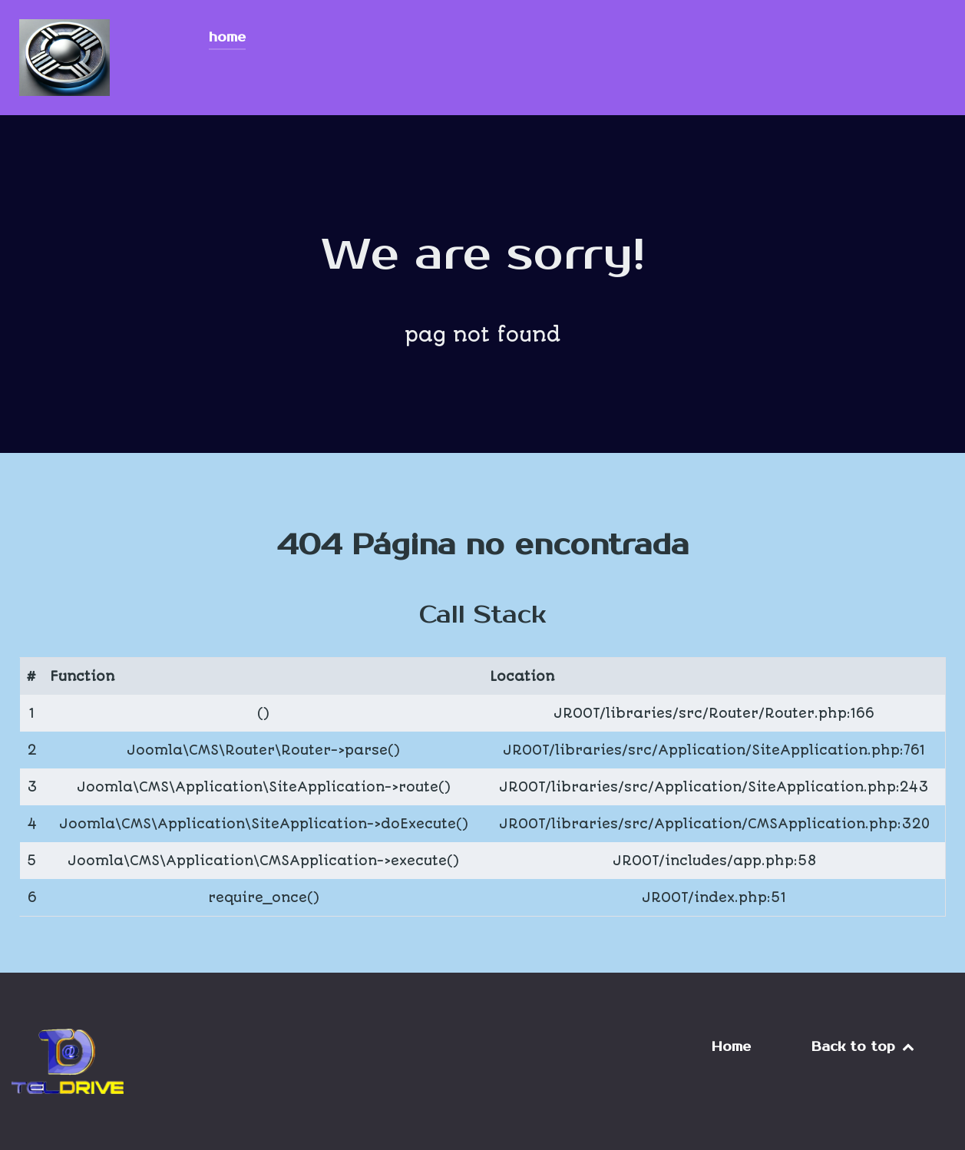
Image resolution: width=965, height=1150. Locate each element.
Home (731, 1047)
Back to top (863, 1047)
